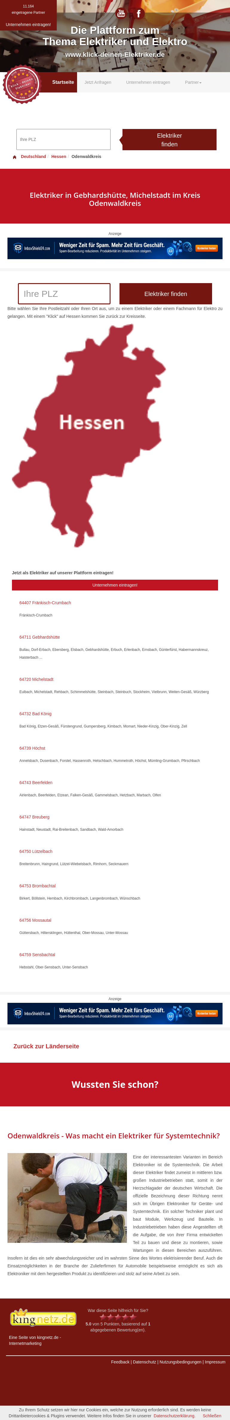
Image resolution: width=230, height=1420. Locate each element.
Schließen (212, 1415)
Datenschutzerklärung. (175, 1415)
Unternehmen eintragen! (115, 585)
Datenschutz (144, 1362)
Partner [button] (193, 82)
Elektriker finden (169, 140)
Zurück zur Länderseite (46, 1046)
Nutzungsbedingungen (180, 1362)
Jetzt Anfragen (98, 82)
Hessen (58, 156)
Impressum (215, 1362)
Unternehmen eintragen (148, 82)
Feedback (120, 1362)
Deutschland (29, 156)
